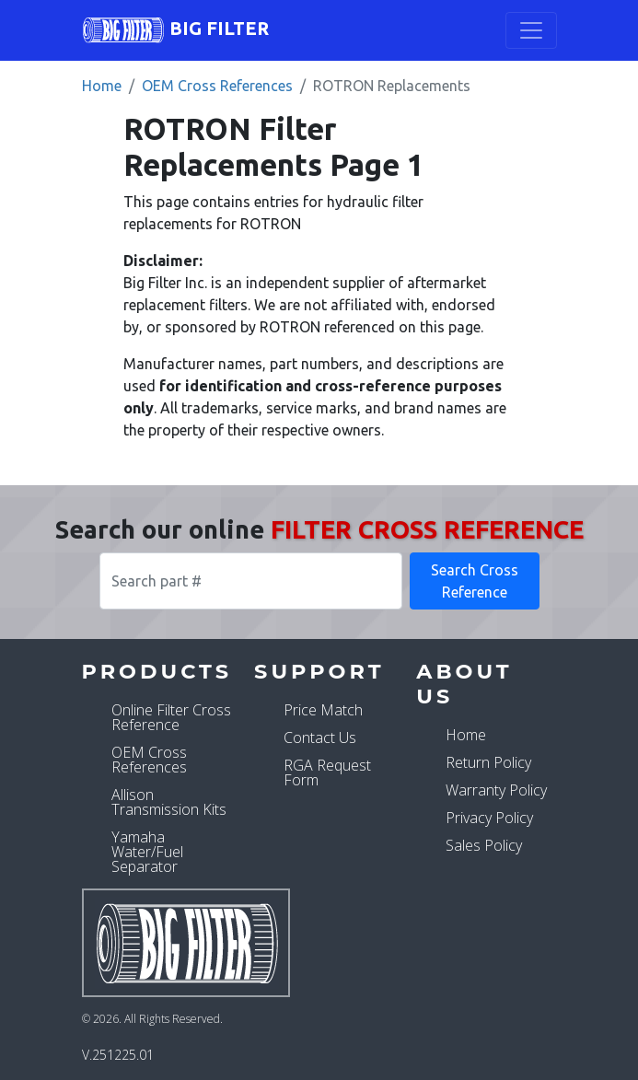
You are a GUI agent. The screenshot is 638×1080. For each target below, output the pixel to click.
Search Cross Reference (474, 581)
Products (157, 671)
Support (319, 671)
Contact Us (320, 737)
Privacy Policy (489, 817)
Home (102, 85)
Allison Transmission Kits (168, 801)
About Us (464, 683)
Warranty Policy (496, 790)
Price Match (323, 710)
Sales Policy (484, 845)
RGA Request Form (327, 772)
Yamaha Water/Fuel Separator (147, 852)
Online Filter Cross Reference (171, 717)
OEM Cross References (217, 85)
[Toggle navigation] (531, 30)
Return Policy (488, 762)
